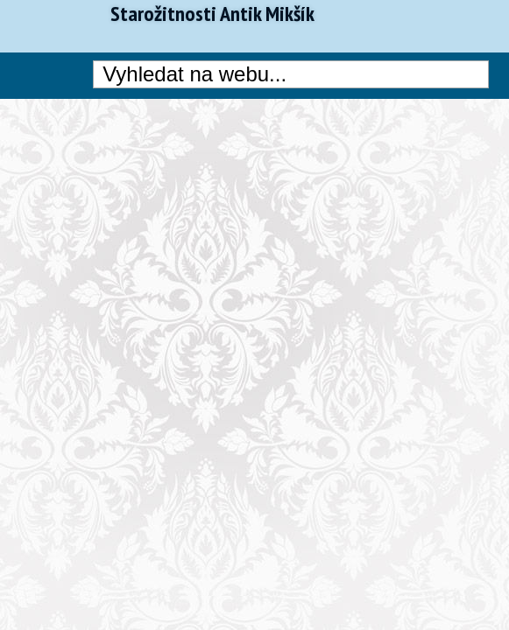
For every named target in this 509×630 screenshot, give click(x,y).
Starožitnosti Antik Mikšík (212, 14)
